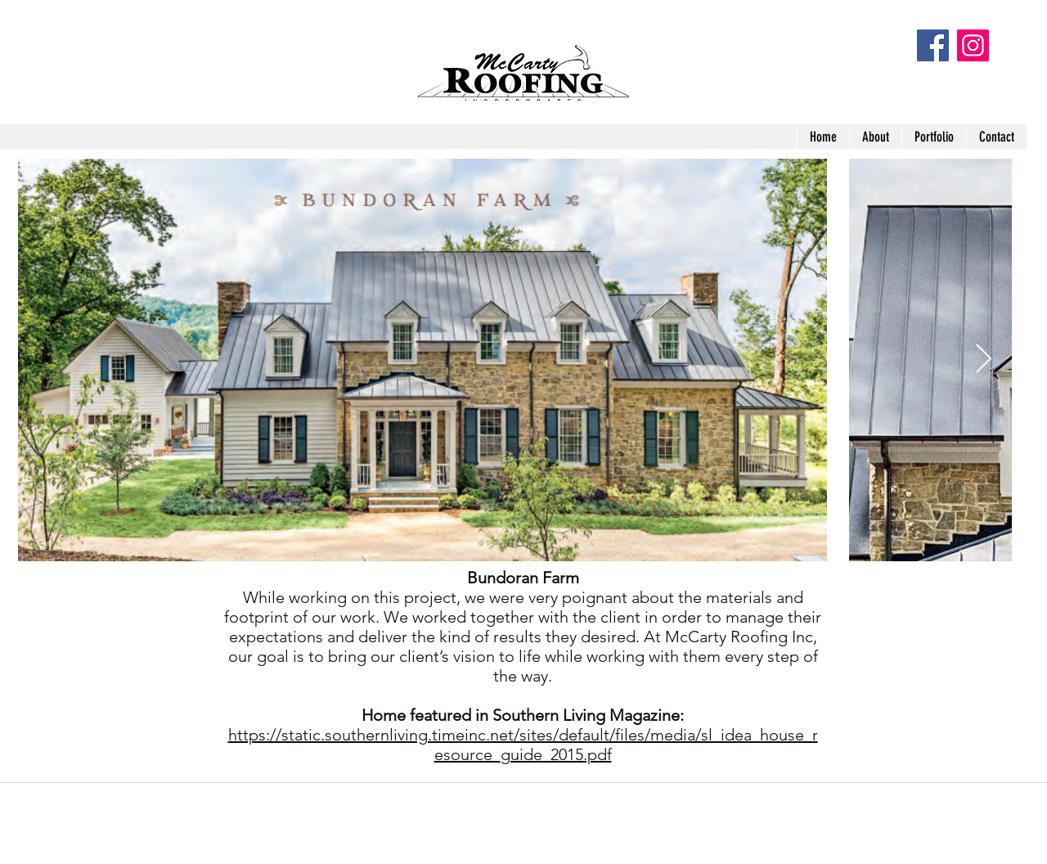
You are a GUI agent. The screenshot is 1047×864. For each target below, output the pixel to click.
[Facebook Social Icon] (933, 45)
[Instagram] (973, 45)
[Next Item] (983, 360)
